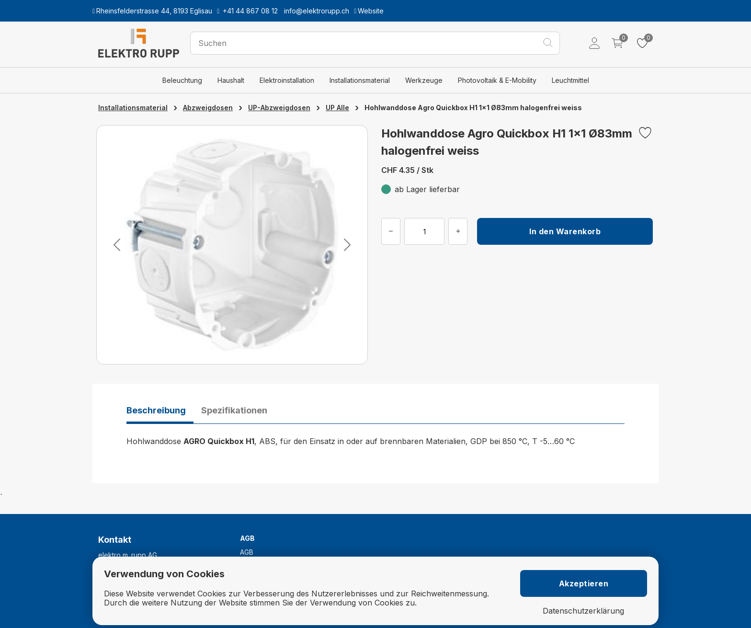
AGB (246, 552)
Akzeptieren (584, 583)
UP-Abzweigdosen (279, 107)
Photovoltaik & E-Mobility (497, 80)
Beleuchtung (182, 80)
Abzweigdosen (208, 107)
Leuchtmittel (570, 80)
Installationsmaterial (360, 80)
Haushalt (230, 80)
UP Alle (337, 107)
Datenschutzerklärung (583, 611)
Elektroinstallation (287, 80)
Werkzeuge (424, 80)
